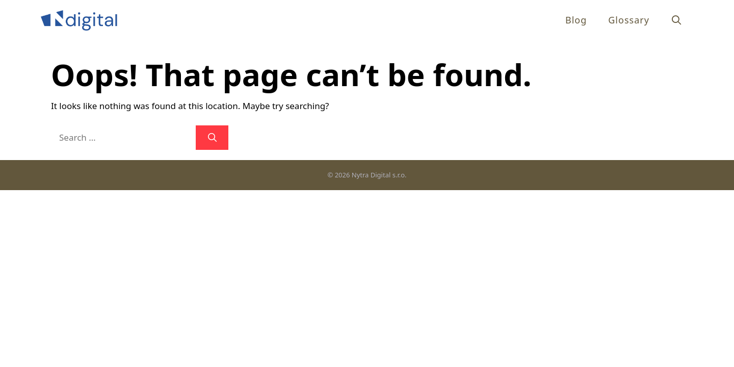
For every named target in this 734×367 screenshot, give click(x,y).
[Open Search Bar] (676, 20)
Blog (576, 20)
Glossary (628, 20)
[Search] (212, 137)
